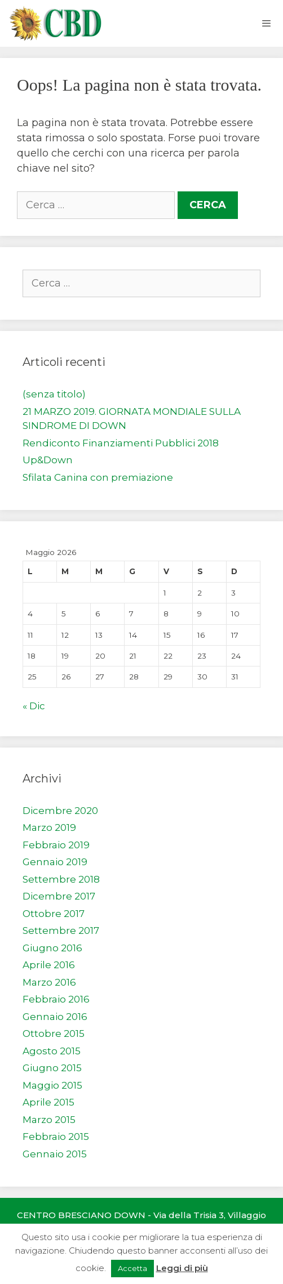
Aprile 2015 (48, 1102)
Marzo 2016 (49, 982)
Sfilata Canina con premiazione (98, 477)
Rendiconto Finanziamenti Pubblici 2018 (121, 443)
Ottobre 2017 (54, 913)
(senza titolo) (54, 394)
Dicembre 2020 (60, 810)
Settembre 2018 (61, 879)
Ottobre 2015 (54, 1033)
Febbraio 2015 (56, 1136)
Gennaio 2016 (55, 1016)
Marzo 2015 (49, 1119)
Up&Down (48, 460)
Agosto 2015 (52, 1051)
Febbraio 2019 (56, 845)
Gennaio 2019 (55, 861)
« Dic (34, 706)
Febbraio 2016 (56, 999)
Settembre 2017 (61, 930)
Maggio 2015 (52, 1085)
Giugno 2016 (52, 948)
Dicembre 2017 (59, 896)
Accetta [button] (132, 1268)
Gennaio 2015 (55, 1154)
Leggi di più (182, 1268)
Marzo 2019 (49, 827)
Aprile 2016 (49, 964)
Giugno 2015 (52, 1067)
